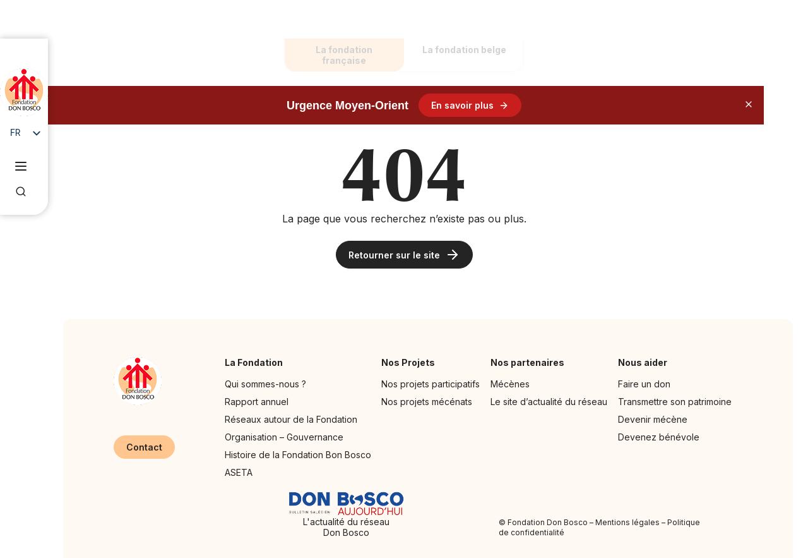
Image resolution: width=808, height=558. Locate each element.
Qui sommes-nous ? (265, 384)
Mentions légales (627, 522)
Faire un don (644, 384)
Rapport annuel (256, 401)
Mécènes (510, 384)
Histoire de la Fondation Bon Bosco (298, 454)
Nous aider (646, 362)
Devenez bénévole (658, 437)
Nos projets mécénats (426, 401)
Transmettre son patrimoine (675, 401)
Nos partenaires (530, 362)
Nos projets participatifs (430, 384)
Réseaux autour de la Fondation (291, 419)
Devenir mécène (652, 419)
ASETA (238, 472)
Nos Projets (411, 362)
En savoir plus (470, 105)
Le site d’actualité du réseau (548, 401)
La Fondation (257, 362)
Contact (144, 447)
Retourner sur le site (404, 254)
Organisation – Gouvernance (284, 437)
